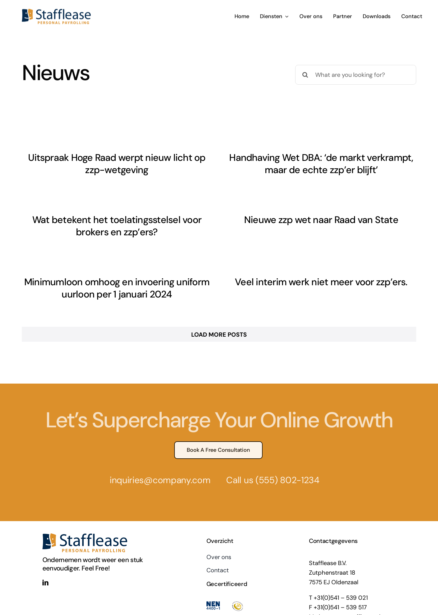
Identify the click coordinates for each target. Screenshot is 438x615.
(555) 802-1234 (285, 465)
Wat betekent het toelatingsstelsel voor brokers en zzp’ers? (143, 219)
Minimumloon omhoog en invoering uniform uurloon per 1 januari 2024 (130, 283)
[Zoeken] (305, 75)
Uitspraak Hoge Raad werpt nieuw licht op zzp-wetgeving (116, 163)
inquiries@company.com (157, 465)
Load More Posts (219, 319)
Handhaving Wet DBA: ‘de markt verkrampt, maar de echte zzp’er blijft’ (314, 163)
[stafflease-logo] (56, 10)
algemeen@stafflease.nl (348, 602)
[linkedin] (45, 568)
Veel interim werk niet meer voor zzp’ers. (328, 277)
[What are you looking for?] (355, 75)
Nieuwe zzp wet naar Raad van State (301, 221)
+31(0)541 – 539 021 (341, 583)
